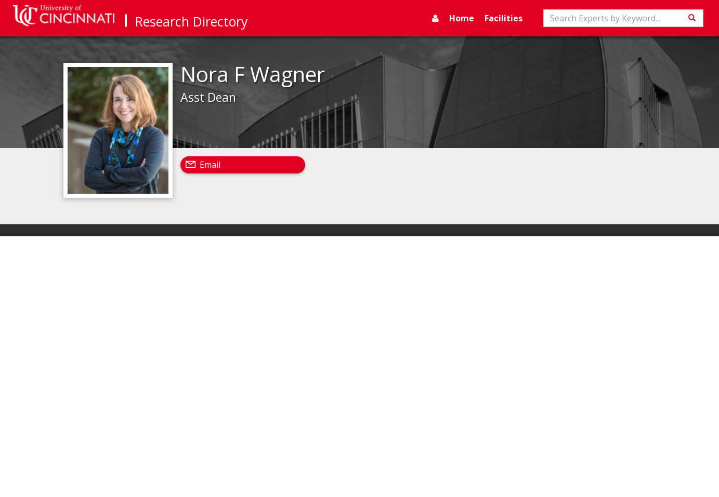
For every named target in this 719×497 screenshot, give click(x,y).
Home (461, 18)
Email (210, 164)
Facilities (503, 18)
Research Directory (191, 21)
